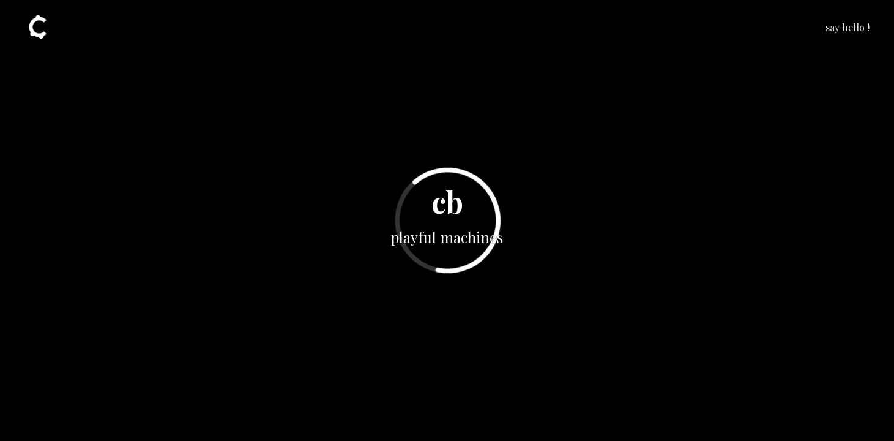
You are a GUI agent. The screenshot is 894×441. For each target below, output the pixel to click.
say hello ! (847, 27)
